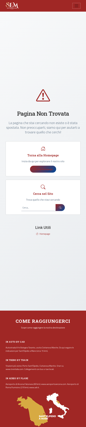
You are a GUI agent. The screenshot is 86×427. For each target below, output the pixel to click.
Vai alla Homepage (43, 169)
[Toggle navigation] (76, 6)
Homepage (43, 234)
